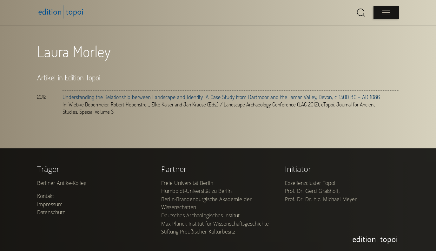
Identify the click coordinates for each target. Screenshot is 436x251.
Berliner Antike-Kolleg (61, 183)
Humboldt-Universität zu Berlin (196, 192)
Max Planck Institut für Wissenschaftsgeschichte (215, 224)
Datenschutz (51, 213)
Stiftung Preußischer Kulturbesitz (198, 232)
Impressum (50, 205)
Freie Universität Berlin (187, 183)
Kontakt (45, 197)
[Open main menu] (386, 12)
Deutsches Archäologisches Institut (200, 216)
